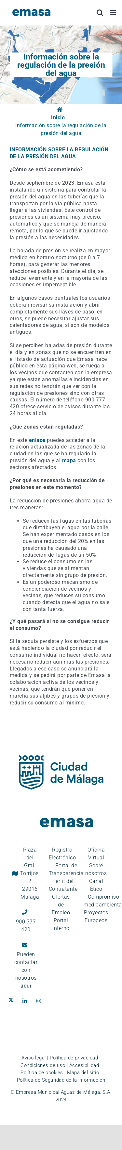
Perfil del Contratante (63, 885)
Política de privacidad (74, 1058)
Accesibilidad (84, 1065)
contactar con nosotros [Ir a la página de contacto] (26, 974)
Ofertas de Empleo (61, 905)
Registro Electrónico (62, 854)
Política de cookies (41, 1072)
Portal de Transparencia (66, 869)
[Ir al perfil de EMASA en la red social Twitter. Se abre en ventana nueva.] (12, 1001)
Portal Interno (61, 924)
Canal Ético (96, 885)
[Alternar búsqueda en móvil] (100, 12)
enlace (37, 440)
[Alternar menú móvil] (113, 12)
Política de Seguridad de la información (61, 1080)
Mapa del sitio (83, 1072)
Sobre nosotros (96, 869)
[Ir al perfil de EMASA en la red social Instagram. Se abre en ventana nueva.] (40, 1001)
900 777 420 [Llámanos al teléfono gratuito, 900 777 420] (26, 926)
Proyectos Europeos (96, 916)
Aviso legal (33, 1058)
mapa (69, 460)
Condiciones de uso (42, 1065)
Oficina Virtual (96, 854)
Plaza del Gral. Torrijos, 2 (30, 873)
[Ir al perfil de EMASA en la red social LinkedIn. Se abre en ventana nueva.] (26, 1001)
